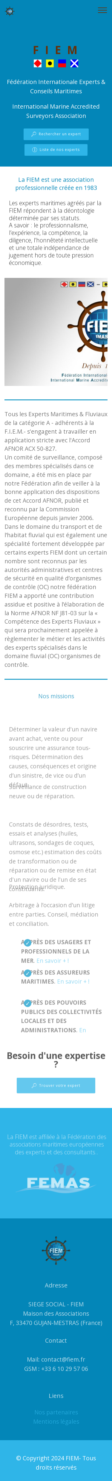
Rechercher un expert (56, 134)
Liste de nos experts (56, 149)
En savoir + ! (52, 968)
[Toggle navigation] (102, 10)
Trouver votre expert (56, 1089)
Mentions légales (56, 1426)
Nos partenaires (56, 1417)
